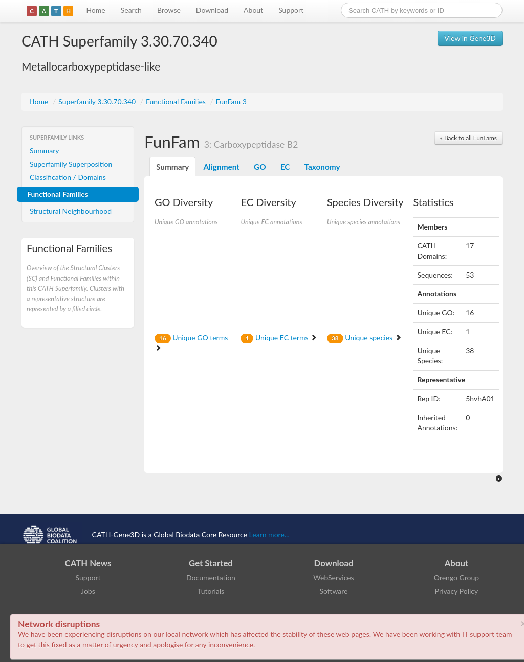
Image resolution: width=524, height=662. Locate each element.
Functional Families (176, 101)
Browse (169, 10)
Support (290, 10)
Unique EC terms (279, 337)
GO (260, 166)
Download (212, 10)
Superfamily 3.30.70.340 (98, 101)
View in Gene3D (470, 38)
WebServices (333, 577)
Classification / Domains (68, 177)
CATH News (88, 563)
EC (285, 166)
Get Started (211, 563)
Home (95, 10)
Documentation (210, 577)
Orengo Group (456, 577)
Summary (44, 150)
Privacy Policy (456, 591)
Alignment (221, 166)
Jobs (88, 591)
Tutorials (211, 591)
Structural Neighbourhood (71, 211)
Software (334, 591)
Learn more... (269, 534)
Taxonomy (322, 166)
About (253, 10)
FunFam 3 (231, 101)
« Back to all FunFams (468, 138)
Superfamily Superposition (71, 163)
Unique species (364, 337)
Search (131, 10)
